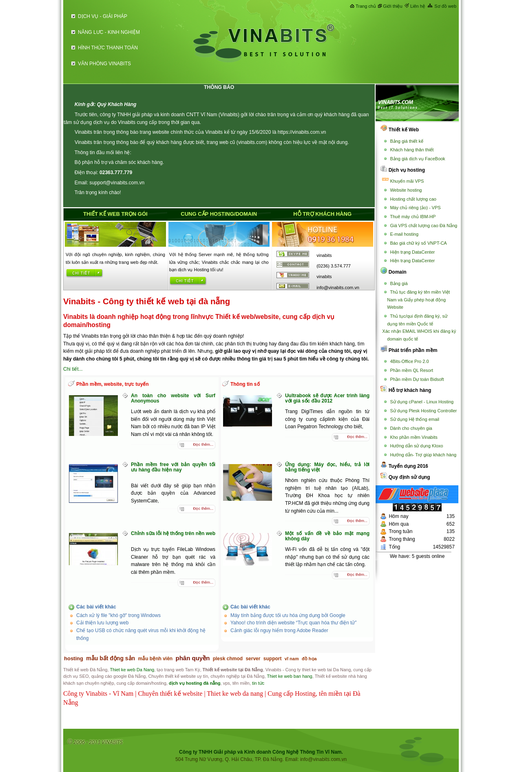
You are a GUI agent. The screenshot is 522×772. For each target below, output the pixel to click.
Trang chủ (366, 6)
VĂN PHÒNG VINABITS (104, 63)
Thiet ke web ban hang (289, 676)
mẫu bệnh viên (155, 658)
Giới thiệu (392, 6)
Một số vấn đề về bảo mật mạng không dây (327, 536)
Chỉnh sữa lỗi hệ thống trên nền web (173, 533)
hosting (73, 658)
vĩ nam (292, 658)
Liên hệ (417, 6)
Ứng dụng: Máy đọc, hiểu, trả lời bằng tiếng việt (327, 467)
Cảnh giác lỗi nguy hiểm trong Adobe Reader (279, 630)
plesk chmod (228, 658)
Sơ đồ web (445, 6)
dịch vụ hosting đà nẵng (195, 683)
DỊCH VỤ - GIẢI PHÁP (102, 16)
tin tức (258, 683)
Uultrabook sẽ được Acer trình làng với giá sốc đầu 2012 (327, 398)
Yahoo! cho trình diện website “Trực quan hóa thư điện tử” (293, 623)
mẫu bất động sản (110, 658)
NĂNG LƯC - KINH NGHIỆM (109, 32)
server (253, 658)
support (272, 658)
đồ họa (309, 658)
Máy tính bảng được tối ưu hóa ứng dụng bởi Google (287, 615)
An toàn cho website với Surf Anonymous (173, 398)
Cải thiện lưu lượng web (102, 623)
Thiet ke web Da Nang (132, 669)
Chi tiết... (73, 369)
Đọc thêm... (203, 444)
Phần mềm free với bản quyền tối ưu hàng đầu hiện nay (173, 467)
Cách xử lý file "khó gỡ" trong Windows (118, 615)
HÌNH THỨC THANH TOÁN (108, 48)
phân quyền (193, 658)
